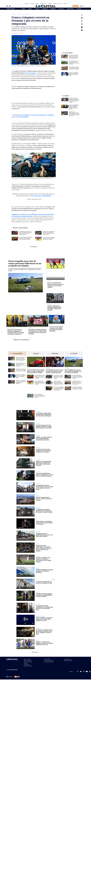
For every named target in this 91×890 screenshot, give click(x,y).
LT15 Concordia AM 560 (48, 658)
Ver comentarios (33, 246)
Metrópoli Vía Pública (28, 662)
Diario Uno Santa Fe (28, 656)
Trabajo (37, 3)
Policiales (53, 8)
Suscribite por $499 (75, 6)
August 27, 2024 (37, 198)
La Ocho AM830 (47, 655)
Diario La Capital (27, 655)
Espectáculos (70, 8)
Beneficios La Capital (57, 3)
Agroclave (61, 8)
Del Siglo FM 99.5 (67, 655)
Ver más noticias (35, 648)
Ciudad (23, 8)
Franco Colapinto (26, 13)
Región (30, 8)
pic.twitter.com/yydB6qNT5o (43, 195)
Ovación (37, 8)
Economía (44, 8)
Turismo (65, 3)
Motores (32, 3)
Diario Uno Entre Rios (28, 658)
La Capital (13, 13)
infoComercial (26, 660)
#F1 (33, 195)
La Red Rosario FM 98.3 (48, 656)
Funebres (50, 3)
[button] (7, 6)
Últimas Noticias (11, 8)
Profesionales (43, 3)
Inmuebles (27, 3)
